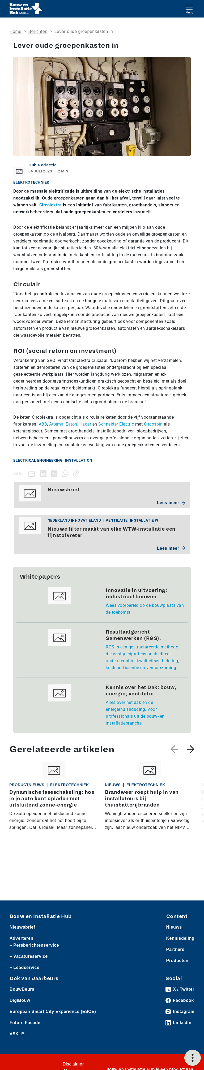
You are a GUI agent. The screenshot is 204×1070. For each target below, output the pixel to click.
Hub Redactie (42, 165)
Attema (56, 424)
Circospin (153, 424)
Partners (175, 949)
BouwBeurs (22, 989)
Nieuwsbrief (22, 927)
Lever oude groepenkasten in (83, 31)
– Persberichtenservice (34, 945)
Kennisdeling (180, 938)
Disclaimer (73, 1064)
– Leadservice (24, 967)
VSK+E (17, 1034)
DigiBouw (20, 1000)
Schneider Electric (116, 424)
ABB (43, 424)
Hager (85, 424)
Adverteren (21, 938)
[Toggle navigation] (189, 8)
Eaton (71, 424)
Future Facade (25, 1022)
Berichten (38, 31)
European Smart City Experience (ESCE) (53, 1011)
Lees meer (171, 502)
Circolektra (50, 204)
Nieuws (174, 927)
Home (16, 31)
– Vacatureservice (29, 956)
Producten (177, 960)
